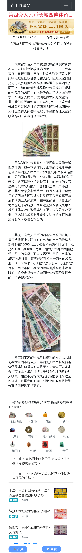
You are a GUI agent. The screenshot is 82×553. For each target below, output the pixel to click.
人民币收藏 (38, 64)
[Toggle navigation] (66, 5)
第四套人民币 (19, 44)
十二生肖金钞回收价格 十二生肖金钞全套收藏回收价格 (30, 493)
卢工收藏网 (21, 5)
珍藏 (58, 167)
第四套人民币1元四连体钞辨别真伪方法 (30, 530)
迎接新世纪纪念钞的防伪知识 (29, 511)
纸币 (57, 172)
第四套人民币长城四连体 (31, 97)
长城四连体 (36, 44)
